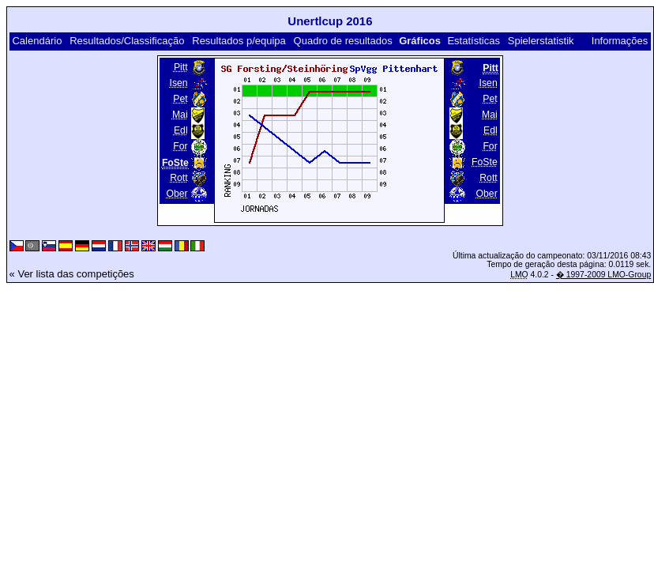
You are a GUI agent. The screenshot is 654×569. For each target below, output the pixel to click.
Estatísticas (473, 41)
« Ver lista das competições (71, 274)
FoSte (485, 162)
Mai (180, 114)
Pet (180, 98)
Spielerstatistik (541, 41)
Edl (181, 130)
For (180, 146)
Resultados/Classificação (127, 41)
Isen (179, 83)
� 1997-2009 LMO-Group (603, 274)
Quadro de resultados (343, 41)
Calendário (37, 41)
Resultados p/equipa (239, 41)
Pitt (181, 67)
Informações (620, 41)
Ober (176, 193)
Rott (178, 177)
